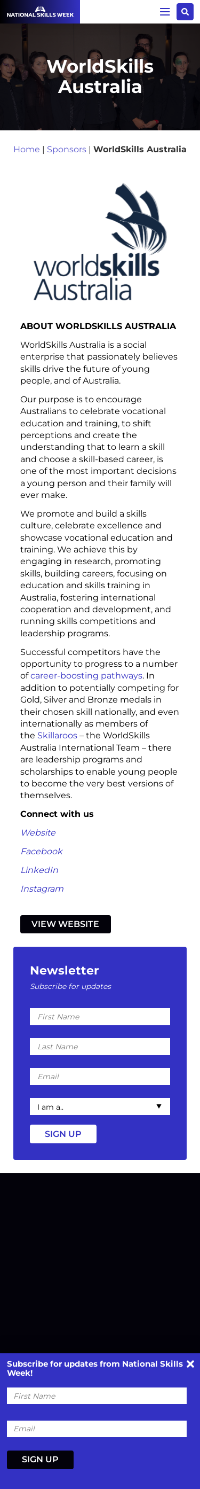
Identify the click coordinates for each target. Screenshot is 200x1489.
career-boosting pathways (86, 676)
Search (185, 11)
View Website (65, 924)
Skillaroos (57, 735)
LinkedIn (39, 870)
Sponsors (66, 149)
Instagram (41, 889)
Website (37, 833)
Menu (165, 11)
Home (26, 149)
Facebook (41, 851)
